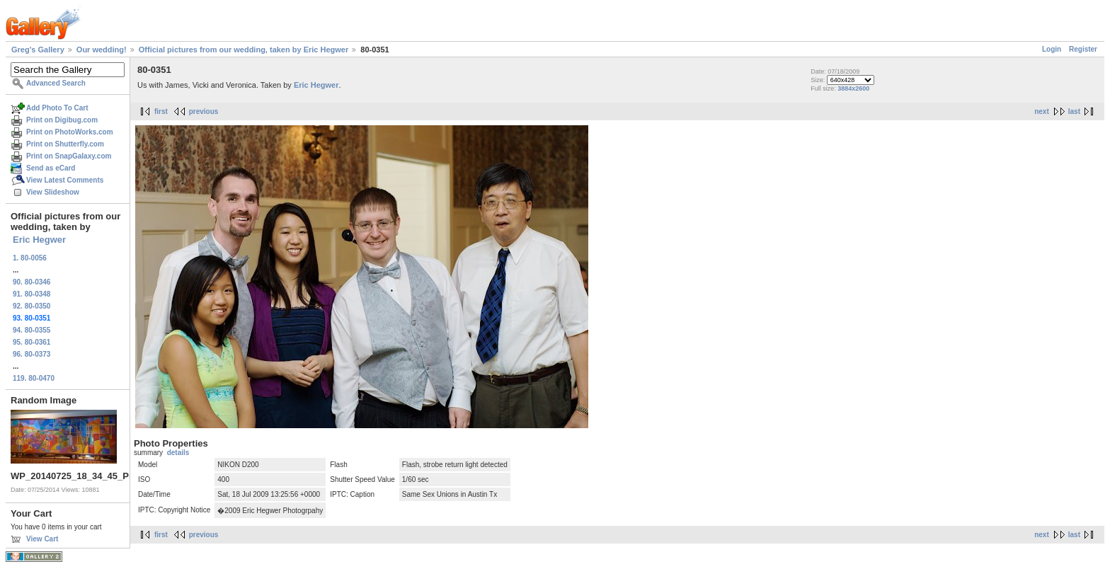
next (1041, 111)
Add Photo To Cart (57, 108)
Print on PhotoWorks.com (69, 132)
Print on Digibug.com (62, 120)
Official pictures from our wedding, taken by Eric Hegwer (243, 49)
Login (1051, 49)
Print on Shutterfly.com (65, 144)
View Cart (42, 539)
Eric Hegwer (39, 239)
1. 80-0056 (30, 258)
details (178, 452)
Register (1083, 49)
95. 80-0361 (31, 342)
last (1074, 111)
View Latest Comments (64, 180)
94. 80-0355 (31, 330)
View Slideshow (52, 192)
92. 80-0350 (31, 306)
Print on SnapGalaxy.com (68, 156)
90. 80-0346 (31, 282)
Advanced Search (56, 83)
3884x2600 (853, 88)
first (161, 111)
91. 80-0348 (31, 294)
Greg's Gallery (37, 49)
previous (204, 111)
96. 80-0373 (31, 354)
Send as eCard (50, 168)
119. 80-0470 (34, 378)
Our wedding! (101, 49)
